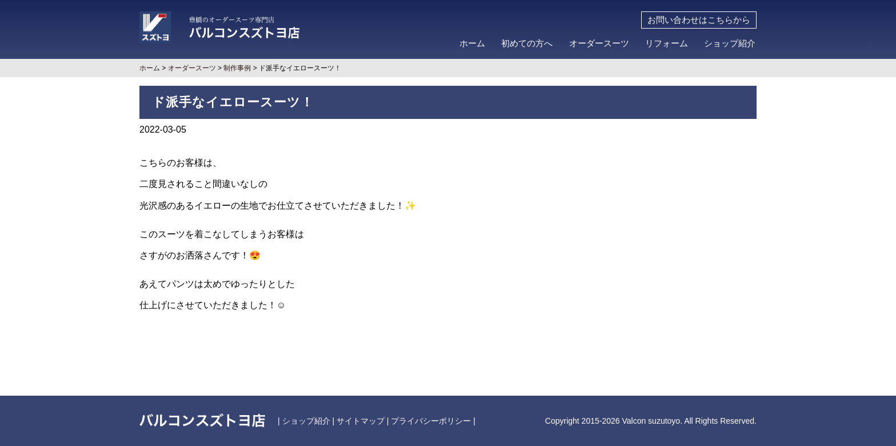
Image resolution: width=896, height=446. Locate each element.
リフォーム (666, 43)
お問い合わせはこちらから (698, 20)
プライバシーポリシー (431, 420)
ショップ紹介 (729, 43)
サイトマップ (361, 420)
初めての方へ (527, 43)
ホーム (472, 43)
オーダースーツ (599, 43)
